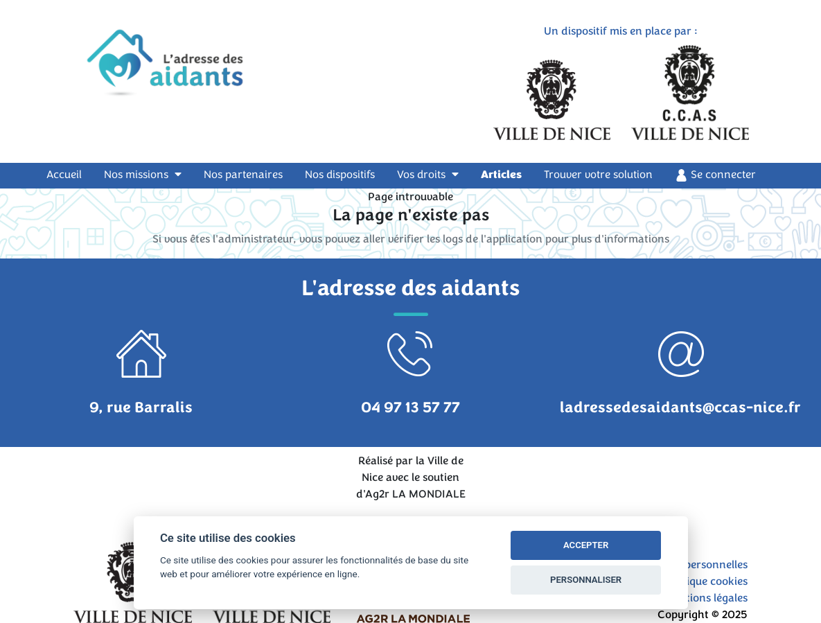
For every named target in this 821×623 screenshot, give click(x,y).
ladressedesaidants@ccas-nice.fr (680, 407)
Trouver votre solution (598, 174)
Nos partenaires (243, 174)
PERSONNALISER (585, 579)
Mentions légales (706, 598)
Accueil (72, 174)
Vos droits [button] (428, 174)
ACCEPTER (585, 545)
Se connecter (715, 175)
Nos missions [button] (143, 174)
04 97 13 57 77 (410, 407)
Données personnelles (693, 564)
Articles (501, 174)
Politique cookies (706, 581)
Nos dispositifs (340, 174)
